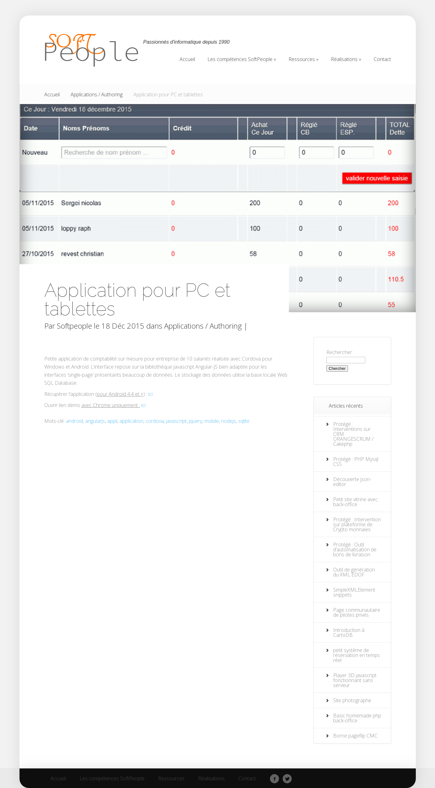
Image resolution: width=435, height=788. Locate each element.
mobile (211, 421)
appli (112, 421)
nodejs (228, 421)
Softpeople (74, 326)
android (74, 421)
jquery (195, 421)
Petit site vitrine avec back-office (355, 502)
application (131, 421)
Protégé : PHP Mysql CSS (355, 461)
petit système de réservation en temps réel (356, 655)
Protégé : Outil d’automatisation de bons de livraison (354, 549)
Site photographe (352, 700)
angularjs (95, 421)
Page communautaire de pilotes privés (356, 612)
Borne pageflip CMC (355, 735)
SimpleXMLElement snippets (354, 592)
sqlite (244, 421)
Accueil (52, 94)
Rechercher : (340, 352)
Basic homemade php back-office (357, 718)
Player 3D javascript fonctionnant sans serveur (354, 680)
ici (150, 394)
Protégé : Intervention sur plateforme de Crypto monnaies (357, 524)
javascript (176, 421)
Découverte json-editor (352, 482)
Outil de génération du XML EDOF (354, 572)
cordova (155, 421)
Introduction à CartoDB (348, 632)
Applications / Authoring (97, 94)
